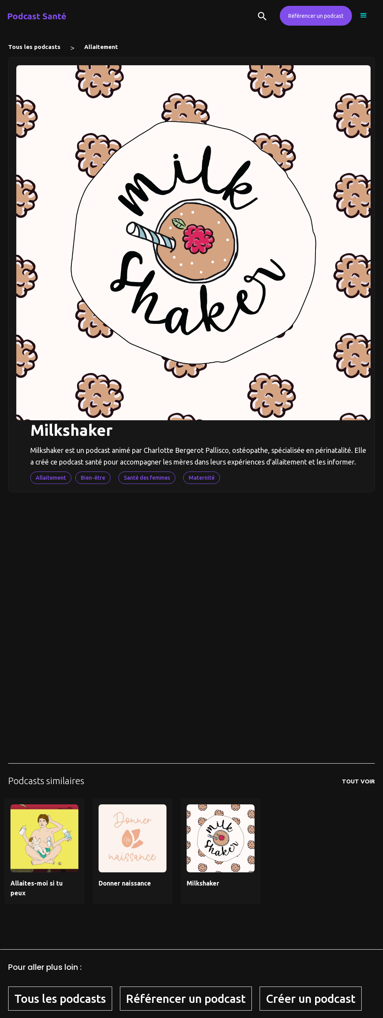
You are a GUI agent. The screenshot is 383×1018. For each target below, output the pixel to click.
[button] (363, 15)
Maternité (202, 478)
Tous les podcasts (34, 47)
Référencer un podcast (315, 16)
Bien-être (93, 478)
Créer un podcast (310, 998)
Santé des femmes (147, 478)
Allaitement (101, 47)
